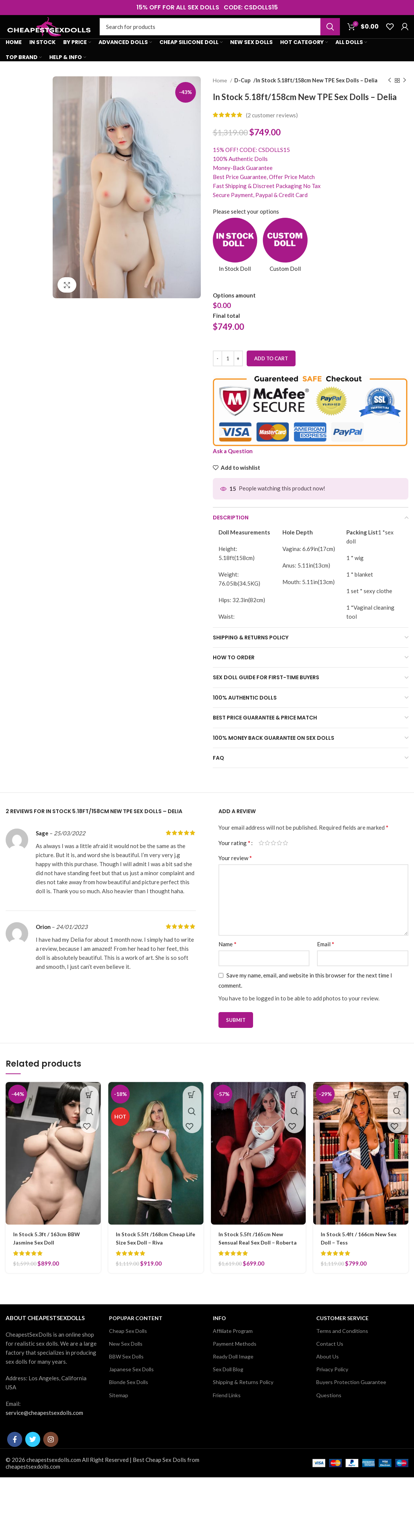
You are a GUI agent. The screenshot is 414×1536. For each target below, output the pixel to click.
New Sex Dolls (126, 1366)
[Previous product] (389, 95)
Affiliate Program (233, 1354)
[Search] (220, 34)
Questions (328, 1418)
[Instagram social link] (50, 1462)
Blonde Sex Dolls (128, 1405)
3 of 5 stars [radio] (273, 858)
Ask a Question (233, 466)
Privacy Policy (332, 1392)
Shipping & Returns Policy (243, 1405)
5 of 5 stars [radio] (285, 858)
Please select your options (246, 226)
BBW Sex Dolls (126, 1379)
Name (227, 958)
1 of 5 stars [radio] (261, 858)
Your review (235, 872)
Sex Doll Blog (228, 1392)
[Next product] (404, 95)
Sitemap (118, 1418)
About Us (327, 1379)
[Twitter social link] (32, 1462)
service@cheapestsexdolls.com (44, 1435)
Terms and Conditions (342, 1354)
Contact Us (329, 1366)
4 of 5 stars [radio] (279, 858)
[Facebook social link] (14, 1462)
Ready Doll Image (233, 1379)
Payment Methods (234, 1366)
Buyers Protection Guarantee (351, 1405)
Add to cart (271, 373)
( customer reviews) (272, 130)
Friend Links (227, 1418)
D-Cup (242, 95)
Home (220, 95)
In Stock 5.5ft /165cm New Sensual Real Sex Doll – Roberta (253, 1257)
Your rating (234, 858)
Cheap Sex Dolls (128, 1354)
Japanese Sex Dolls (131, 1392)
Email (325, 958)
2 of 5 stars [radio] (267, 858)
